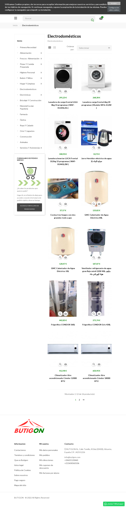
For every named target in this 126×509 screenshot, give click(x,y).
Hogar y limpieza (27, 83)
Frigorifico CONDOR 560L (63, 324)
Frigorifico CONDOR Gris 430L (96, 324)
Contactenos (20, 450)
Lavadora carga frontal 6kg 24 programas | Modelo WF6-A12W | (96, 105)
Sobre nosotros (21, 475)
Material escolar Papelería (27, 107)
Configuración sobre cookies (114, 9)
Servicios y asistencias (30, 148)
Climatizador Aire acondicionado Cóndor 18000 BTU (96, 378)
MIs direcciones (46, 460)
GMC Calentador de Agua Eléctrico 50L (63, 269)
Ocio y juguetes (27, 131)
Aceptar (114, 3)
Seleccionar (95, 48)
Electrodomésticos (28, 89)
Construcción (26, 136)
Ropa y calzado (26, 125)
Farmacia (23, 114)
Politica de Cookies (22, 470)
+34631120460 (71, 460)
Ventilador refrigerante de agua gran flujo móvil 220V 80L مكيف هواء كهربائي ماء (96, 271)
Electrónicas (25, 95)
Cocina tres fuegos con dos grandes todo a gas (62, 216)
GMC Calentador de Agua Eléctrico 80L (96, 216)
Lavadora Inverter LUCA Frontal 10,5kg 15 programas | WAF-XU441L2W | (63, 161)
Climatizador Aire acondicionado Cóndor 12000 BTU (63, 378)
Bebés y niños (26, 78)
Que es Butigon (21, 460)
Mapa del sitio (20, 485)
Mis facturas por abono (49, 473)
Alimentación (25, 53)
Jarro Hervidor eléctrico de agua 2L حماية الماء (96, 159)
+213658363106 (71, 463)
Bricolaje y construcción (30, 100)
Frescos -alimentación (29, 58)
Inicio (19, 41)
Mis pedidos (44, 455)
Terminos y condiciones (24, 455)
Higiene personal (27, 72)
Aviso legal (18, 465)
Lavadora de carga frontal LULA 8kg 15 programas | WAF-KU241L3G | (63, 105)
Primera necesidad (28, 47)
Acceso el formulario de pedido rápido (29, 207)
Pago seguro (19, 480)
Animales (24, 142)
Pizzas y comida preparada (27, 65)
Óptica (23, 120)
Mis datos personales (48, 450)
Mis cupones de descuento (46, 466)
